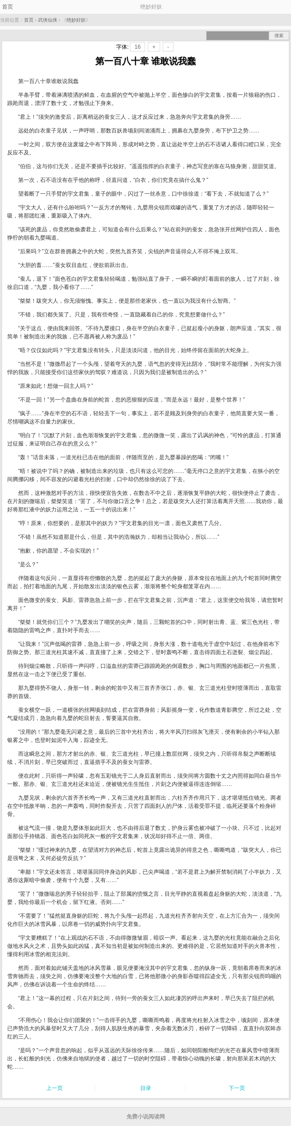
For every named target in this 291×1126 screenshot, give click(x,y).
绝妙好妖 (76, 20)
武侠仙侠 (47, 20)
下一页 (237, 1088)
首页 (7, 7)
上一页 (54, 1088)
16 (137, 47)
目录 (145, 1088)
